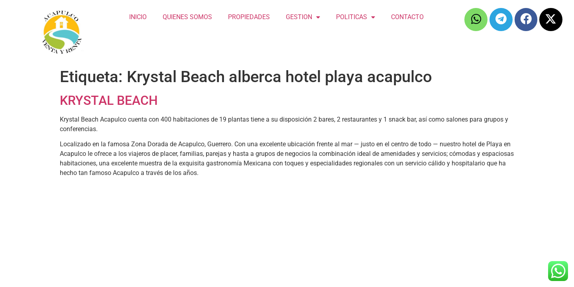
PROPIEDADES (249, 17)
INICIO (138, 17)
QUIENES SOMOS (187, 17)
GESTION (303, 17)
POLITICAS (355, 17)
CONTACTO (407, 17)
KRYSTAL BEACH (109, 100)
